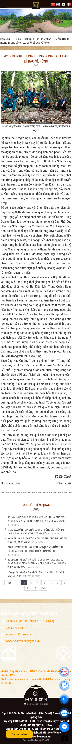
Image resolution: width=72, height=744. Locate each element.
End (43, 588)
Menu (3, 4)
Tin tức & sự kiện (23, 39)
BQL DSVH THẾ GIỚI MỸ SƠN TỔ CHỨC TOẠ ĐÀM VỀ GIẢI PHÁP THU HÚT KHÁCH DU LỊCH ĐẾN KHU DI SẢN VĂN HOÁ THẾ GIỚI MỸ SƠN (37, 563)
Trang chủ (5, 39)
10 (35, 588)
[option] (36, 21)
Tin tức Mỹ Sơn (43, 39)
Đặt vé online (19, 734)
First (9, 582)
